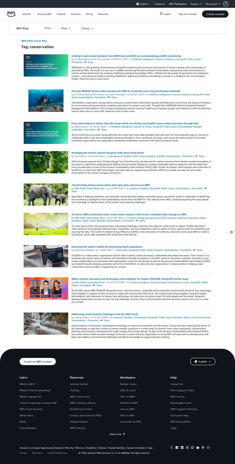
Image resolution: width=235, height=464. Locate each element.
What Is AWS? (27, 384)
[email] (208, 448)
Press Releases (28, 428)
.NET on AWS (127, 396)
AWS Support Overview (183, 409)
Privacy (23, 452)
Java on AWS (127, 409)
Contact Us (176, 384)
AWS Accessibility (180, 421)
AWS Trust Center (80, 396)
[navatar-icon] (225, 4)
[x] (171, 448)
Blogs (23, 421)
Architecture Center (81, 409)
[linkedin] (182, 448)
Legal (173, 428)
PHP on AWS (127, 415)
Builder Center (128, 384)
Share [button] (88, 62)
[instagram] (187, 448)
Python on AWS (129, 402)
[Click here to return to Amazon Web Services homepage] (11, 15)
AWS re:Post (177, 396)
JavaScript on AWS (130, 421)
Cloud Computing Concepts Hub (38, 402)
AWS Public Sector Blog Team (90, 188)
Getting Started (79, 384)
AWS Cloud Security (31, 409)
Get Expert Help (179, 415)
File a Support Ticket (182, 390)
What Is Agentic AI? (31, 396)
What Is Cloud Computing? (35, 390)
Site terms (37, 452)
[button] (229, 4)
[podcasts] (203, 448)
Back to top (117, 434)
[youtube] (197, 448)
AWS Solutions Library (83, 402)
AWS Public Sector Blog (34, 40)
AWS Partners (78, 428)
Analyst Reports (79, 421)
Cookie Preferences (57, 452)
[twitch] (192, 448)
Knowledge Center (181, 402)
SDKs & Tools (128, 390)
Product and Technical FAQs (86, 415)
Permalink (76, 62)
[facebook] (177, 448)
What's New (26, 415)
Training (74, 390)
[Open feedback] (231, 232)
